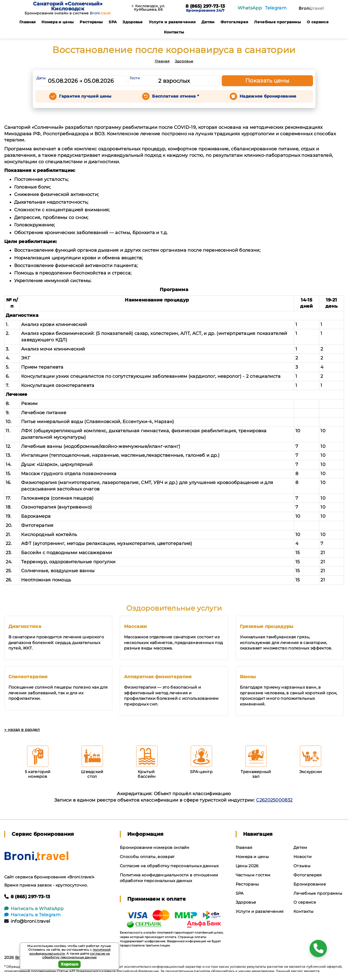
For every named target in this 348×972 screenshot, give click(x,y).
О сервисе (318, 22)
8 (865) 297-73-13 (205, 6)
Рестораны (91, 22)
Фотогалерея (234, 22)
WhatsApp (250, 8)
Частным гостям (253, 875)
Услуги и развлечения (172, 22)
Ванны (248, 676)
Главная (27, 22)
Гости (135, 78)
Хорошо (69, 964)
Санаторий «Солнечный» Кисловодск (67, 6)
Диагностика (24, 626)
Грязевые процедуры (266, 626)
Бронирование (309, 884)
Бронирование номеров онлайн (155, 847)
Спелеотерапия (28, 676)
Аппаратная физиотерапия (157, 676)
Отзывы (302, 866)
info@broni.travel (27, 921)
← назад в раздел (22, 729)
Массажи (135, 626)
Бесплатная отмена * (175, 96)
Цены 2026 (247, 866)
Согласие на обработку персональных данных (169, 866)
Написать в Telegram (32, 915)
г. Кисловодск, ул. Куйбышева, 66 (148, 7)
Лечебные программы (277, 22)
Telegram (275, 8)
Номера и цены (57, 22)
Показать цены (267, 80)
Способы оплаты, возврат (147, 856)
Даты (41, 78)
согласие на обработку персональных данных (76, 955)
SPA (113, 22)
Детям (208, 22)
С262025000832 (274, 800)
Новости (302, 856)
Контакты (174, 32)
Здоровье (133, 22)
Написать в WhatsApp (33, 908)
